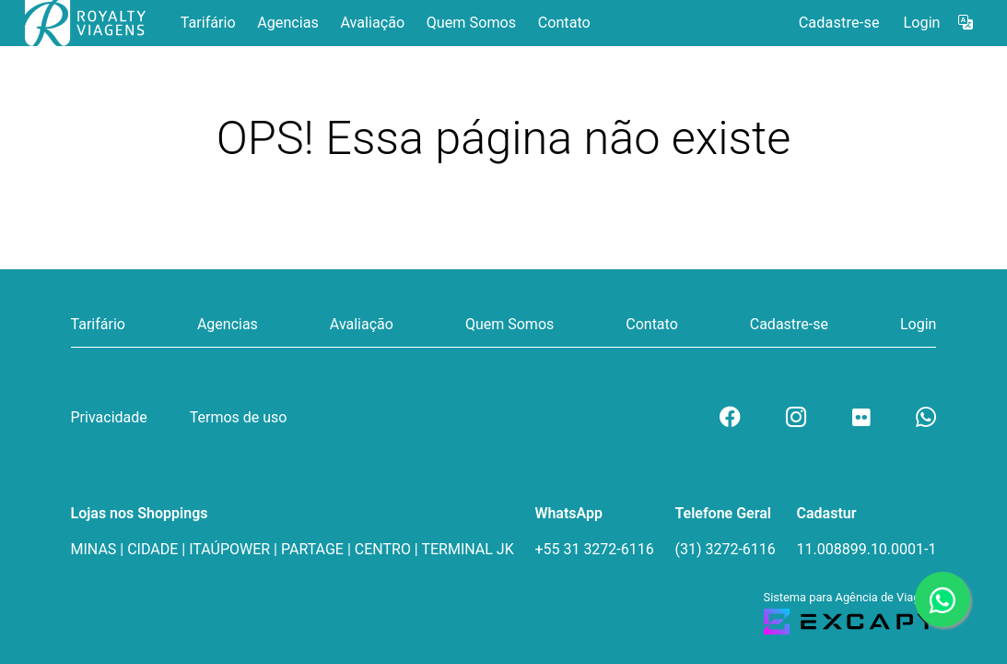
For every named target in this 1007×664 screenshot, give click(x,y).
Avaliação (372, 22)
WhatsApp (568, 513)
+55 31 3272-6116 (593, 549)
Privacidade (109, 417)
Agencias (288, 22)
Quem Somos (471, 22)
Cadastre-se (839, 22)
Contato (564, 22)
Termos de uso (238, 417)
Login (922, 22)
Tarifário (208, 22)
